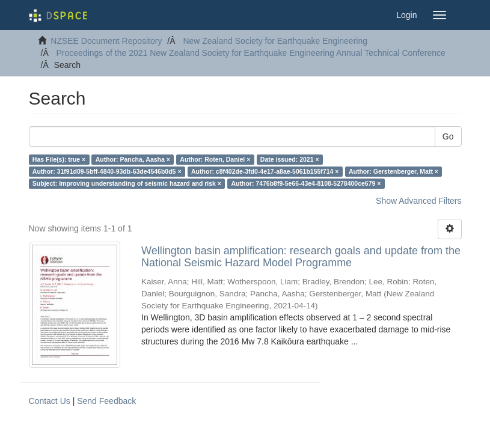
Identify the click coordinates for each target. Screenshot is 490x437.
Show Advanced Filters (418, 201)
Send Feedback (106, 401)
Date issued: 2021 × (289, 159)
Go (448, 136)
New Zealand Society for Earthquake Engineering (275, 41)
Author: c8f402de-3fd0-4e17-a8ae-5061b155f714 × (264, 171)
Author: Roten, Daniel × (215, 159)
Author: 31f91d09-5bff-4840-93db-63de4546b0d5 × (107, 171)
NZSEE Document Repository (106, 41)
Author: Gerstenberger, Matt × (393, 171)
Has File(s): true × (58, 159)
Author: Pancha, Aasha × (133, 159)
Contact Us (49, 401)
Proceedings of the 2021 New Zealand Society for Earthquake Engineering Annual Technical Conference (251, 53)
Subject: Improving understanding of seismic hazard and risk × (126, 183)
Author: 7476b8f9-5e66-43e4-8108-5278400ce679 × (306, 183)
